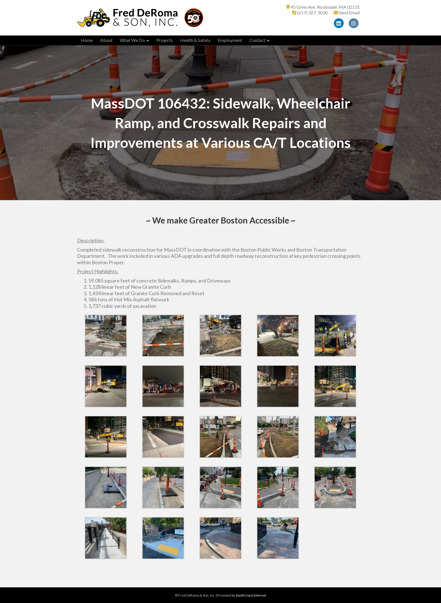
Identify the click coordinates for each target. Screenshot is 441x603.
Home (87, 40)
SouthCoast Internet (251, 595)
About (106, 40)
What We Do (132, 40)
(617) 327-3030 (312, 12)
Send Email (349, 12)
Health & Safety (195, 40)
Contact (257, 40)
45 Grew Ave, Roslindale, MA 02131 (325, 7)
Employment (230, 40)
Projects (164, 40)
